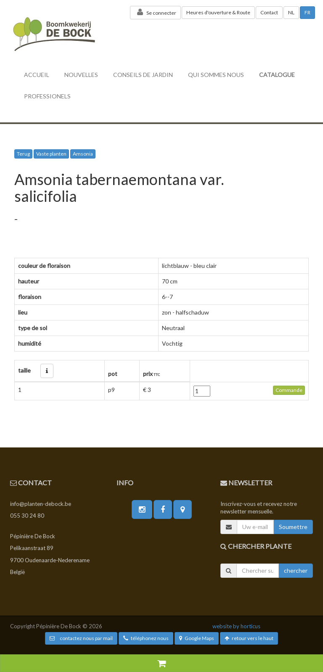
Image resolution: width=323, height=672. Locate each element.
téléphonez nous (146, 638)
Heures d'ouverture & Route (218, 12)
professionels (47, 96)
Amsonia (83, 154)
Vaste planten (51, 154)
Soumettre (293, 526)
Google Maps (196, 638)
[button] (46, 371)
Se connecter (155, 12)
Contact (269, 12)
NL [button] (291, 12)
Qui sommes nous (216, 74)
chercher (295, 570)
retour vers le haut (249, 638)
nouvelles (81, 74)
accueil (36, 74)
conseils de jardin (143, 74)
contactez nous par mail (81, 638)
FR (307, 12)
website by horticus (236, 626)
